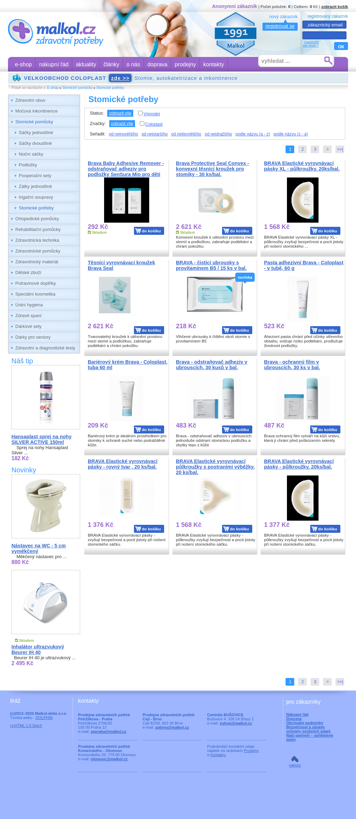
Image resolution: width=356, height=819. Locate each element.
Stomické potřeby (110, 88)
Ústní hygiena (29, 304)
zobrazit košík (334, 6)
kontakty (213, 64)
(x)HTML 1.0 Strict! (26, 725)
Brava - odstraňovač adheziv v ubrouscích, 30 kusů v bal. (211, 364)
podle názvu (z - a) (290, 134)
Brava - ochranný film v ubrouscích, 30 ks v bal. (292, 364)
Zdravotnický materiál (36, 261)
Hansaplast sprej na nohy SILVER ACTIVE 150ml (41, 439)
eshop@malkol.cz (236, 723)
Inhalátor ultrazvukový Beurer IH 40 (37, 649)
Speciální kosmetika (35, 294)
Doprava (294, 719)
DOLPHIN (44, 717)
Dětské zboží (28, 272)
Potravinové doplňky (35, 283)
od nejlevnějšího (186, 134)
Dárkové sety (28, 326)
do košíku (151, 231)
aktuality (86, 64)
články (111, 64)
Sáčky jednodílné (36, 132)
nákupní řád (54, 64)
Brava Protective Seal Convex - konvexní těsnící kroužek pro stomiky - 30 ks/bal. (212, 168)
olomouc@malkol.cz (109, 759)
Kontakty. (218, 755)
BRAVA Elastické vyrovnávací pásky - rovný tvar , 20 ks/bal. (123, 464)
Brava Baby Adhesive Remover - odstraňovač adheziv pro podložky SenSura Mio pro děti (126, 168)
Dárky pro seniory (33, 337)
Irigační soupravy (36, 197)
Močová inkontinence (36, 111)
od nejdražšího (218, 134)
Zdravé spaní (28, 315)
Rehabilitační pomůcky (38, 229)
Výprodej (149, 113)
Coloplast (151, 124)
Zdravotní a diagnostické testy (45, 347)
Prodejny (251, 750)
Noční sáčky (31, 154)
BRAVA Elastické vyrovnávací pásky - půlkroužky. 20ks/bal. (299, 464)
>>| (340, 149)
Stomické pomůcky (77, 88)
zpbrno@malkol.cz (172, 727)
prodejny (185, 64)
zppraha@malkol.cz (108, 731)
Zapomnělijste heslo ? (311, 43)
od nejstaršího (155, 134)
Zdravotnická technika (37, 240)
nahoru (295, 765)
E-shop (53, 88)
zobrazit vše (120, 113)
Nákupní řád (297, 714)
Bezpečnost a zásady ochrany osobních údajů (308, 729)
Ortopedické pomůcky (37, 218)
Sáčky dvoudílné (35, 143)
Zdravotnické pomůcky (37, 251)
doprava (157, 64)
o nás (133, 64)
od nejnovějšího (123, 134)
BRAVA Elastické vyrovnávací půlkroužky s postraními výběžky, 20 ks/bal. (215, 466)
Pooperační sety (35, 175)
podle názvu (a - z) (253, 134)
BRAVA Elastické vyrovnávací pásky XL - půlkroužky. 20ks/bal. (302, 166)
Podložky (28, 164)
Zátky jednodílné (35, 186)
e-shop (23, 64)
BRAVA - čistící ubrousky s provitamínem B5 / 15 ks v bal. (211, 265)
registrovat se (280, 26)
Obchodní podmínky (304, 723)
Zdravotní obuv (30, 100)
